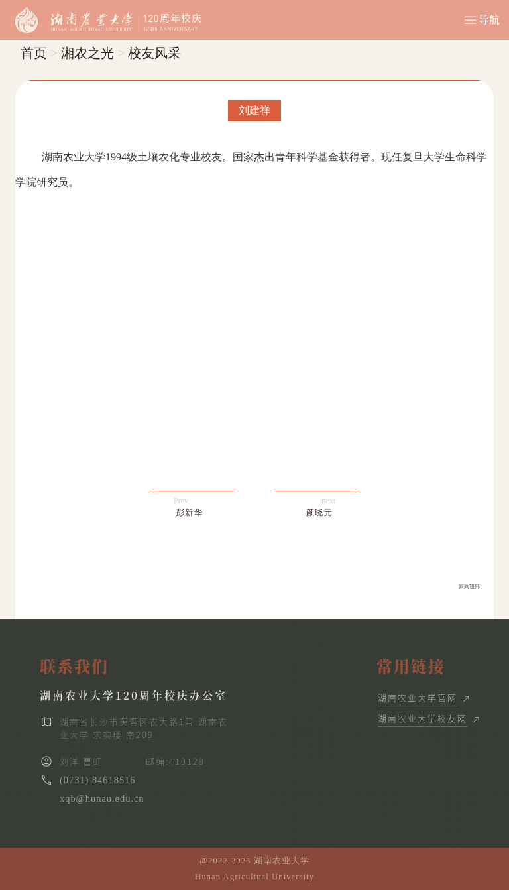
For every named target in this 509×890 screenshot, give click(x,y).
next (321, 507)
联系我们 (74, 665)
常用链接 (410, 665)
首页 (34, 53)
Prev (188, 507)
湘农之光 (87, 53)
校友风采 (154, 53)
